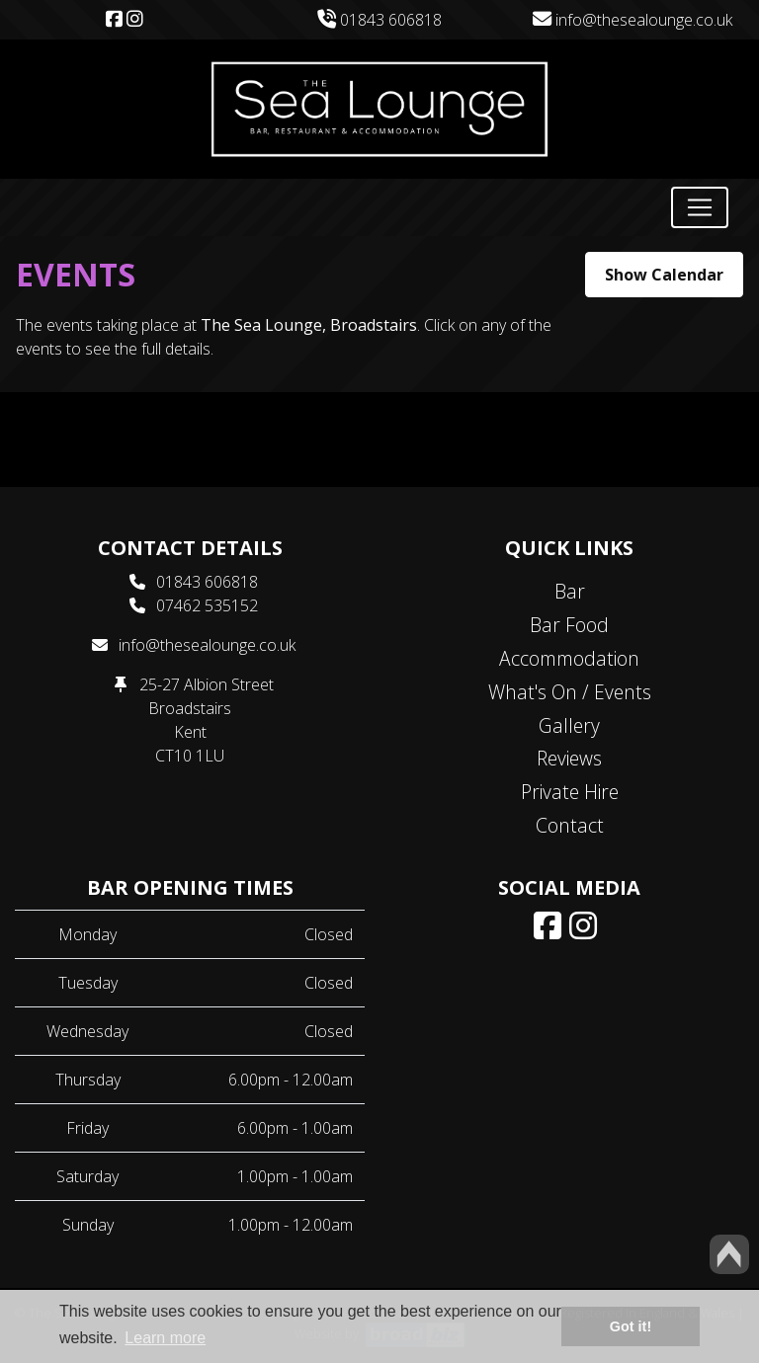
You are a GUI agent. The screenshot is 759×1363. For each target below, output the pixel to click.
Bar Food (569, 624)
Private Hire (570, 791)
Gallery (569, 725)
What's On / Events (569, 692)
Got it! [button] (630, 1326)
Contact (570, 825)
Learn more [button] (165, 1337)
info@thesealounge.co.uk (632, 20)
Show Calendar (664, 274)
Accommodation (569, 658)
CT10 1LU (189, 755)
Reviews (569, 758)
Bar (569, 591)
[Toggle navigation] (699, 207)
